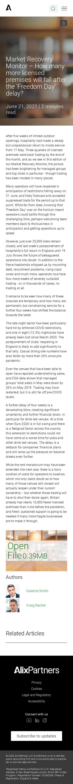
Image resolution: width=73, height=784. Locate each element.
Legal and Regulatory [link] (36, 695)
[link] (8, 8)
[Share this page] (63, 23)
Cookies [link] (36, 689)
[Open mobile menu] (64, 8)
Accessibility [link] (36, 701)
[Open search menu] (53, 8)
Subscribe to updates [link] (36, 736)
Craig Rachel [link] (26, 605)
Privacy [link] (37, 682)
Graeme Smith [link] (27, 591)
